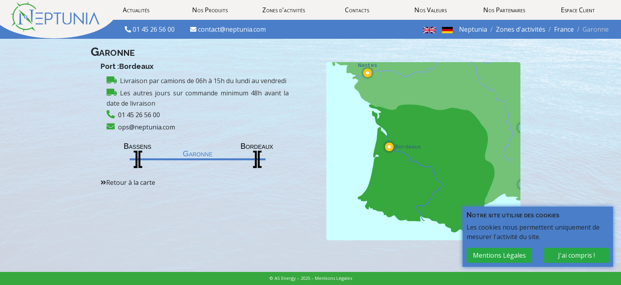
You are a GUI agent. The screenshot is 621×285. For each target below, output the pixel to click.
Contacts (357, 10)
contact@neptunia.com (232, 29)
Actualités (136, 10)
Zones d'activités (283, 10)
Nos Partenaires (504, 10)
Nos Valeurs (430, 10)
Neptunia (473, 29)
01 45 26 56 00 (154, 29)
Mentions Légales (333, 278)
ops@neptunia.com (146, 127)
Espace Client (578, 10)
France (564, 29)
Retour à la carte (130, 182)
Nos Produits (210, 10)
